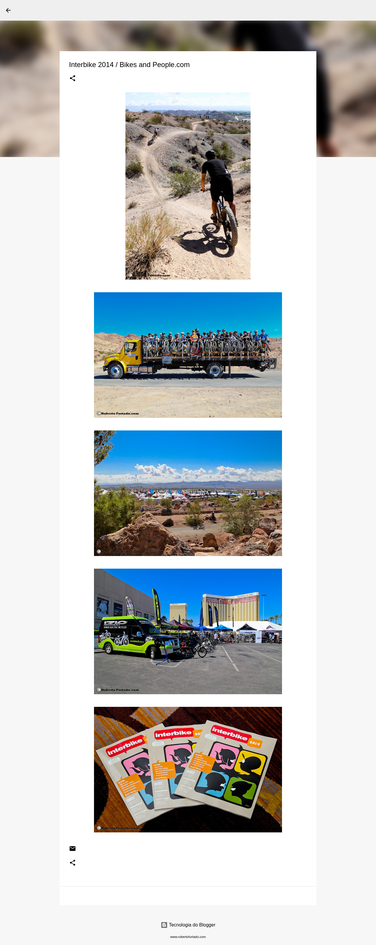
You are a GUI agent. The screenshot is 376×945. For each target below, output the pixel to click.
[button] (72, 79)
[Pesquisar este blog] (340, 10)
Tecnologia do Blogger (188, 924)
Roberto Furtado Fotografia (73, 10)
